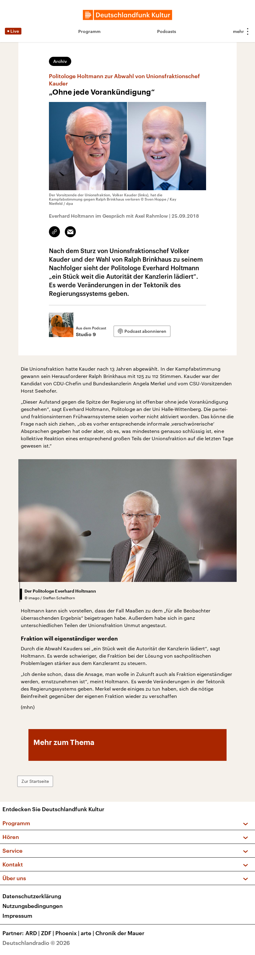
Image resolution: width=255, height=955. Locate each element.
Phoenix (68, 933)
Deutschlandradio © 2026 (36, 942)
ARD (33, 933)
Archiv (60, 61)
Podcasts (166, 31)
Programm (89, 31)
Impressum (17, 915)
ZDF (48, 933)
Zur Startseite (35, 781)
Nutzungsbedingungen (32, 905)
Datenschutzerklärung (31, 896)
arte (88, 933)
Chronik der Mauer (119, 933)
